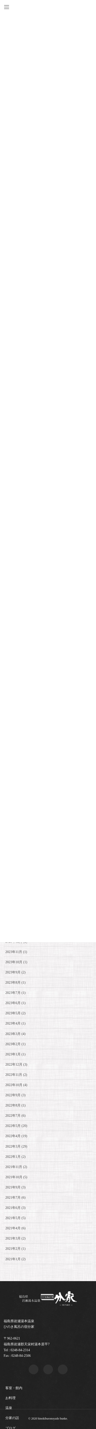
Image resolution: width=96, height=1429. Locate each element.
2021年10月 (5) (16, 1177)
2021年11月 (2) (16, 1167)
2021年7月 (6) (15, 1197)
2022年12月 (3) (16, 1064)
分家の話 (12, 1418)
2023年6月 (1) (15, 1003)
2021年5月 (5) (15, 1218)
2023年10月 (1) (16, 962)
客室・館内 (13, 1388)
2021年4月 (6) (15, 1228)
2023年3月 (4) (15, 1034)
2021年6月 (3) (15, 1208)
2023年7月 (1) (15, 993)
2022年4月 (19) (16, 1136)
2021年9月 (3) (15, 1187)
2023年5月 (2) (15, 1013)
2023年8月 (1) (15, 982)
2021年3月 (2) (15, 1238)
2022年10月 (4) (16, 1085)
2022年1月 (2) (15, 1157)
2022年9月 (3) (15, 1095)
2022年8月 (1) (15, 1105)
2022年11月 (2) (16, 1075)
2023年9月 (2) (15, 972)
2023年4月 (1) (15, 1023)
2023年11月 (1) (16, 952)
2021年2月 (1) (15, 1248)
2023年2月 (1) (15, 1044)
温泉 (8, 1408)
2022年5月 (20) (16, 1126)
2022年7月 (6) (15, 1115)
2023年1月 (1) (15, 1054)
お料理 (10, 1398)
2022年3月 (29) (16, 1146)
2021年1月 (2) (15, 1259)
